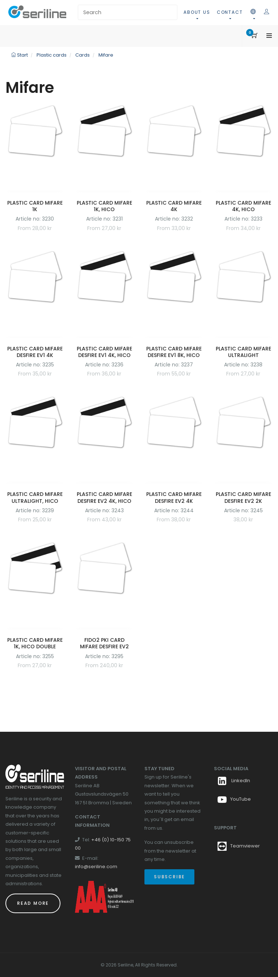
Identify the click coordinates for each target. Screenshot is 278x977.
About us (197, 12)
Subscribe (169, 877)
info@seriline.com (96, 866)
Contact (230, 12)
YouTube (234, 799)
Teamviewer (245, 845)
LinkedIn (234, 780)
